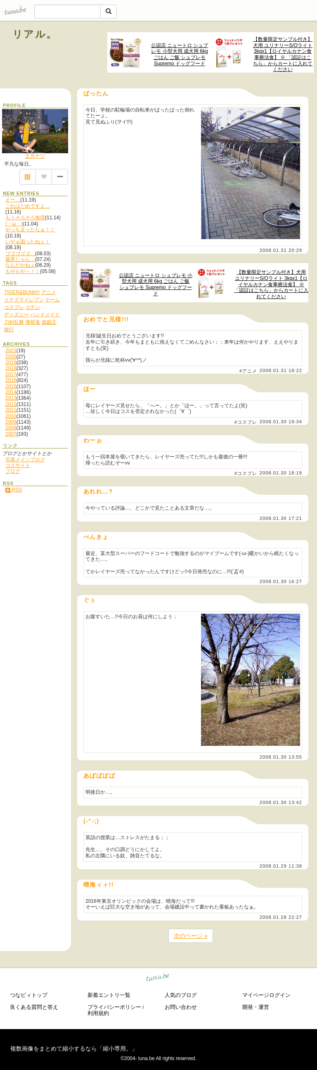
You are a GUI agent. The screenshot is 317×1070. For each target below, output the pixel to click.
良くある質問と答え (34, 1007)
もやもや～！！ (22, 271)
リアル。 (34, 34)
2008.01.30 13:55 (281, 756)
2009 (11, 422)
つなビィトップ (28, 995)
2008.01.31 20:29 (281, 250)
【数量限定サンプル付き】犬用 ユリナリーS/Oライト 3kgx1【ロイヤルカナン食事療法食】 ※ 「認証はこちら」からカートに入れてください (282, 54)
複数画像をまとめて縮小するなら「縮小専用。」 (73, 1048)
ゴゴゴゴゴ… (20, 253)
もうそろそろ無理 (25, 218)
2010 (11, 416)
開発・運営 (255, 1007)
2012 (11, 404)
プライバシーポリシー (114, 1007)
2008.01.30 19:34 (281, 421)
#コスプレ (246, 422)
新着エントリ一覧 (109, 995)
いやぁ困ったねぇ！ (27, 241)
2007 (11, 434)
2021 (11, 351)
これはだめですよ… (27, 206)
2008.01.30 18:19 (281, 472)
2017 (11, 374)
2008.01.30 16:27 (281, 581)
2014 (11, 392)
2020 (11, 357)
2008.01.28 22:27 (281, 917)
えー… (12, 200)
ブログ (12, 471)
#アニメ (248, 370)
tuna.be (157, 979)
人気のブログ (181, 995)
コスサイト (17, 465)
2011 (11, 410)
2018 (11, 368)
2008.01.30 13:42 (281, 802)
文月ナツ (35, 156)
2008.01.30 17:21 (281, 518)
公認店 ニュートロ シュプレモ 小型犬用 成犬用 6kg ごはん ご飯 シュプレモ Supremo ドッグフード (179, 54)
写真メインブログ (25, 460)
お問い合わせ (181, 1007)
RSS (13, 490)
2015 (11, 386)
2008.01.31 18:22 (281, 370)
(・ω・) (13, 224)
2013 (11, 398)
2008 (11, 428)
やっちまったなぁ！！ (30, 230)
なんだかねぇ (20, 265)
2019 (11, 362)
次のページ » (191, 935)
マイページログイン (266, 995)
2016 (11, 380)
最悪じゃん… (20, 259)
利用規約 (98, 1013)
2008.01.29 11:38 (281, 866)
